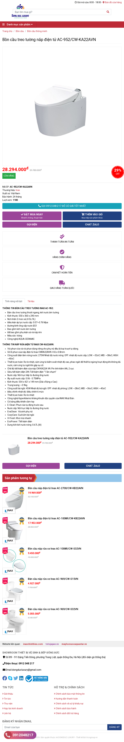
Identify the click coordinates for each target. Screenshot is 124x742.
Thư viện (7, 703)
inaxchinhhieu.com (33, 644)
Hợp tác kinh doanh (12, 708)
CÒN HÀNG (9, 176)
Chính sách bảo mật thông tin (69, 694)
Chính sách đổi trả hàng (66, 713)
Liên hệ (6, 713)
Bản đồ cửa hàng (112, 2)
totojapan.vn (52, 644)
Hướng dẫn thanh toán (66, 698)
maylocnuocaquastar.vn (74, 644)
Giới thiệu (7, 694)
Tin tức (6, 698)
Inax (18, 190)
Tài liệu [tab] (31, 301)
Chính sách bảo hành (65, 708)
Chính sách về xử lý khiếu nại (68, 703)
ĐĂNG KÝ (114, 727)
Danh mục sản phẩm (18, 24)
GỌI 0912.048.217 (62, 205)
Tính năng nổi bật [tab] (13, 301)
